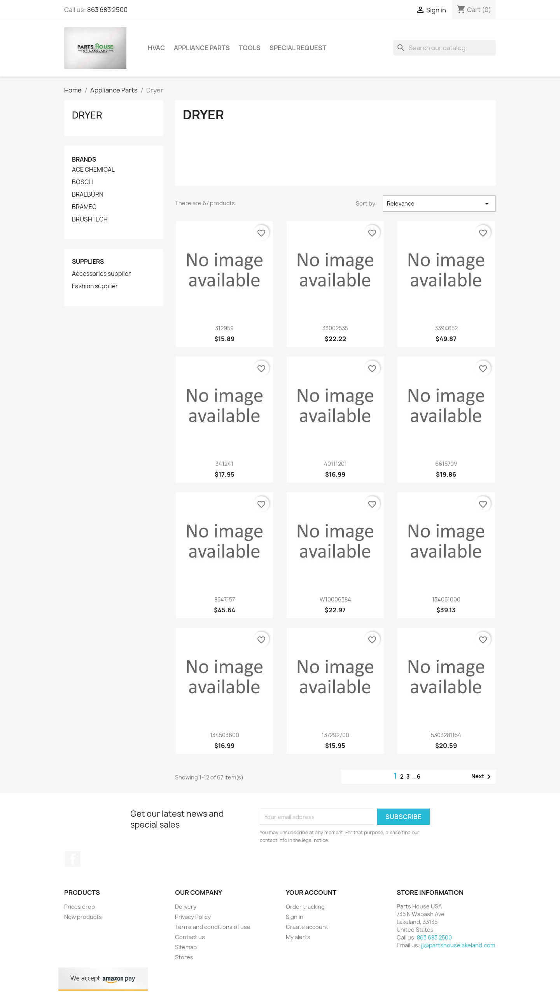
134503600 (224, 735)
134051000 (446, 599)
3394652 (446, 328)
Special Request (298, 48)
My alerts (298, 937)
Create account (307, 927)
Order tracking (305, 906)
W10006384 (335, 599)
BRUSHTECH (90, 219)
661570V (446, 463)
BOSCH (82, 182)
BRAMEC (84, 207)
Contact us (190, 937)
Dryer (87, 115)
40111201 (335, 463)
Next (482, 776)
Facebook (72, 859)
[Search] (444, 48)
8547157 (224, 599)
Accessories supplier (101, 274)
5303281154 (446, 735)
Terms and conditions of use (212, 927)
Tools (250, 48)
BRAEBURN (87, 195)
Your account (311, 892)
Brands (84, 159)
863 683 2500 (107, 9)
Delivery (185, 906)
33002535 (335, 328)
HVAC (156, 48)
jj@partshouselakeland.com (458, 945)
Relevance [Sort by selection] (439, 203)
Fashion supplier (95, 286)
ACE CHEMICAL (93, 170)
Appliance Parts (202, 48)
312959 (224, 328)
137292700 (335, 735)
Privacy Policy (193, 916)
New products (83, 916)
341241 (224, 463)
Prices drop (79, 906)
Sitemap (186, 947)
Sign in (294, 916)
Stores (184, 957)
